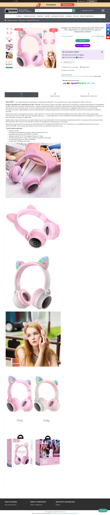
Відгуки (58, 504)
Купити (84, 40)
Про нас (75, 16)
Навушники (22, 20)
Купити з (83, 45)
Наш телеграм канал (10, 504)
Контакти (69, 16)
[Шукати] (73, 10)
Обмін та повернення (86, 16)
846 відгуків (82, 1)
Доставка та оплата (57, 16)
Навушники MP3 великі (32, 20)
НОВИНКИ (40, 16)
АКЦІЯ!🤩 (47, 16)
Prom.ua (63, 511)
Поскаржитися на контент (58, 513)
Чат (103, 510)
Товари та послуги (29, 16)
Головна (19, 16)
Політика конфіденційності (71, 513)
